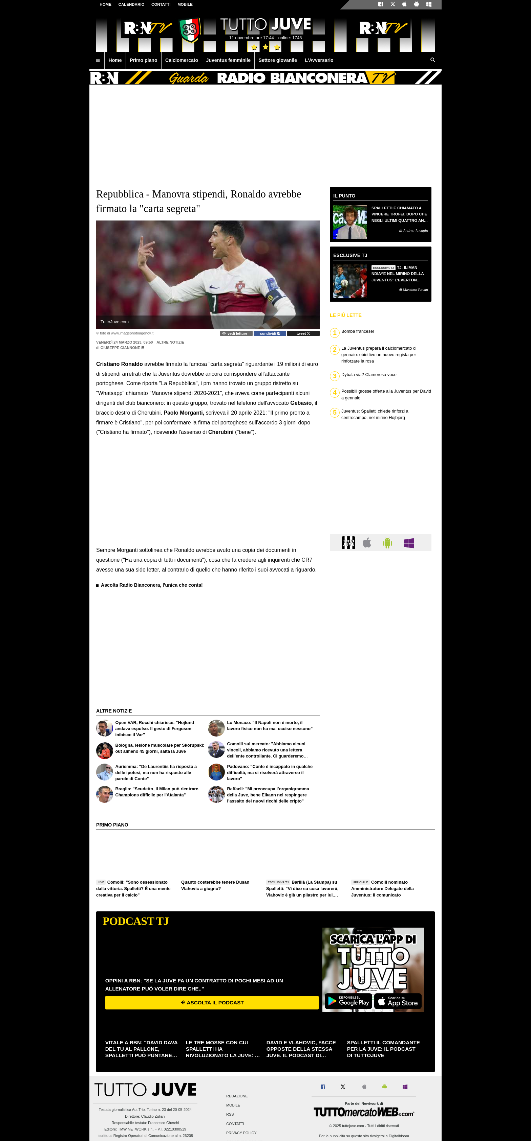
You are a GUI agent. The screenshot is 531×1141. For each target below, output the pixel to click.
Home (105, 4)
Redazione (237, 1096)
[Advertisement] (147, 632)
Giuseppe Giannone (120, 348)
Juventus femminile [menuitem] (228, 60)
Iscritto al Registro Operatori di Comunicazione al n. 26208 (145, 1136)
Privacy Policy (241, 1133)
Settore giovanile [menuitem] (278, 60)
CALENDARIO (132, 4)
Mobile (233, 1105)
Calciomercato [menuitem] (181, 60)
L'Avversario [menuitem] (319, 60)
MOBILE (185, 4)
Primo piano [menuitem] (143, 60)
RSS (230, 1115)
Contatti (235, 1124)
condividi (270, 333)
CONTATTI (161, 4)
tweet (304, 333)
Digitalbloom (399, 1136)
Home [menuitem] (115, 60)
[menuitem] (98, 60)
